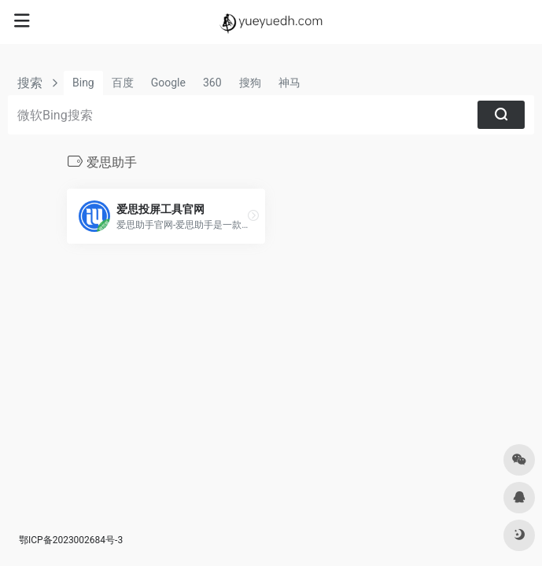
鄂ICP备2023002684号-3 (71, 540)
